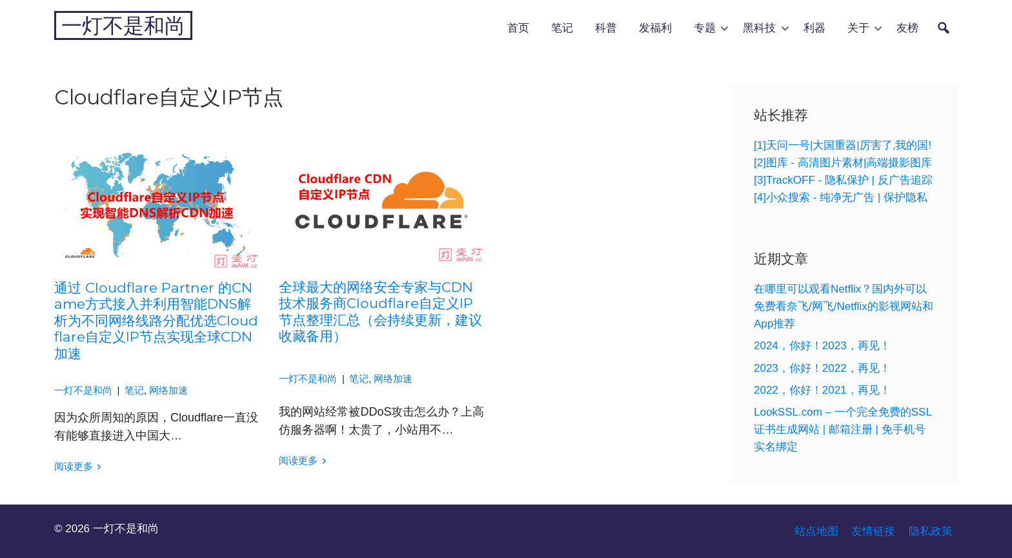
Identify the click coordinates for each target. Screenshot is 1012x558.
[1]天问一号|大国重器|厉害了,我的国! (842, 145)
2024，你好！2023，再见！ (822, 346)
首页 (518, 27)
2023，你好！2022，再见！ (822, 368)
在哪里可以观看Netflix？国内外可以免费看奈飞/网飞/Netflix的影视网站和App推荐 (843, 306)
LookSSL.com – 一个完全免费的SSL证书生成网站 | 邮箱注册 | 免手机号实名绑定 (843, 429)
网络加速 (168, 390)
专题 (705, 27)
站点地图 (816, 531)
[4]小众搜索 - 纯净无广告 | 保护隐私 (840, 197)
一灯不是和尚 (123, 25)
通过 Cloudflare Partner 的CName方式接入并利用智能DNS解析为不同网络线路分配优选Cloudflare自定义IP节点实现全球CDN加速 (156, 320)
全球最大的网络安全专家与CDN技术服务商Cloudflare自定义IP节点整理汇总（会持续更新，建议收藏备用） (380, 311)
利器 (814, 27)
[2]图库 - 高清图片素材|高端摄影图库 (843, 163)
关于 (858, 27)
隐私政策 (931, 531)
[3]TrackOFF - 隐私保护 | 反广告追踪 (843, 180)
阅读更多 (73, 466)
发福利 (655, 27)
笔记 (562, 27)
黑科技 (759, 27)
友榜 (907, 27)
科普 (606, 27)
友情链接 (873, 531)
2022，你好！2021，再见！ (822, 390)
